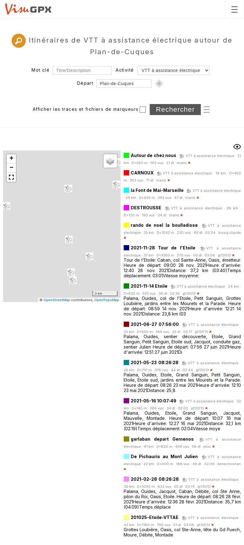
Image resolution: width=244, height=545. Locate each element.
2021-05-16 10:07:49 (153, 400)
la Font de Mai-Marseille (157, 190)
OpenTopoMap (106, 300)
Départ (85, 83)
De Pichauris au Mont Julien (164, 456)
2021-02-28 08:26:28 (155, 479)
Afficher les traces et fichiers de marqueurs (86, 109)
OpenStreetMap (56, 300)
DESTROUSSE (146, 207)
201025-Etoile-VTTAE (154, 517)
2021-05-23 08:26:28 (154, 362)
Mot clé (41, 70)
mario (182, 163)
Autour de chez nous (154, 155)
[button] (71, 272)
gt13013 (224, 255)
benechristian (229, 464)
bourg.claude (229, 232)
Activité (125, 70)
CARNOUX (142, 172)
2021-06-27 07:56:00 (155, 324)
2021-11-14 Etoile (149, 286)
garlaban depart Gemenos (162, 439)
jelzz (207, 446)
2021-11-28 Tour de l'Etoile (163, 247)
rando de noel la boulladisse (164, 225)
